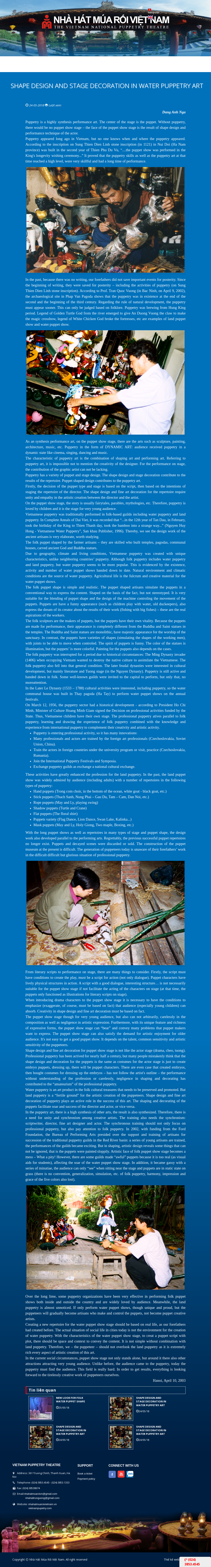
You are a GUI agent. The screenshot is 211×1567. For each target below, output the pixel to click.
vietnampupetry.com (40, 1508)
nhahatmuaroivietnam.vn (42, 1504)
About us (33, 66)
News (126, 66)
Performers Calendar (94, 66)
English (150, 17)
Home (11, 66)
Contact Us (150, 66)
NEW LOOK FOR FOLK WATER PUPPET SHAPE (70, 1399)
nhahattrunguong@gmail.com (42, 1498)
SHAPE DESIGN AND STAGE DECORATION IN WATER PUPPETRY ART (151, 1401)
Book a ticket (84, 1473)
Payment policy (86, 1478)
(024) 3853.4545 (192, 1561)
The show (58, 66)
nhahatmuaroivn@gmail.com (40, 1493)
